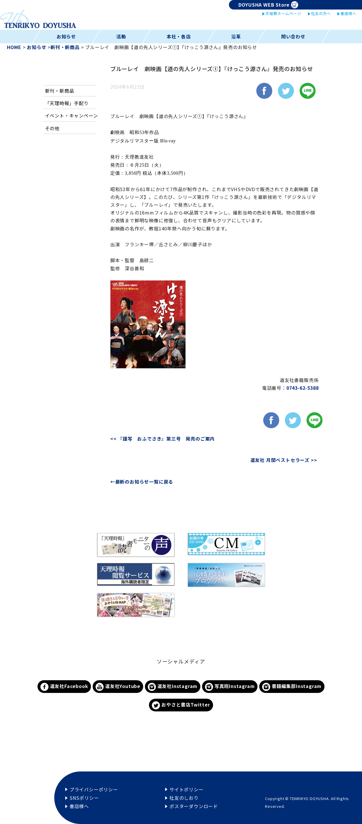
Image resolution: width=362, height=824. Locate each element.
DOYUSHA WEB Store (268, 4)
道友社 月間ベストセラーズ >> (283, 459)
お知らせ (66, 36)
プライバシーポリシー (94, 789)
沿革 (236, 36)
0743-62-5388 (302, 387)
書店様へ (348, 13)
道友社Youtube (118, 687)
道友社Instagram (172, 687)
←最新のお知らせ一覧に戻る (141, 481)
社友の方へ (321, 13)
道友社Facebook (64, 687)
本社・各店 (179, 36)
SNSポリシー (84, 797)
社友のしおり (184, 797)
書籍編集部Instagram (292, 687)
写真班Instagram (230, 687)
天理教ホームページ (283, 13)
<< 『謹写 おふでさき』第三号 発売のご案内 (169, 438)
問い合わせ (293, 36)
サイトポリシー (186, 789)
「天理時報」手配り (67, 103)
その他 (52, 128)
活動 (121, 36)
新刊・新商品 (59, 90)
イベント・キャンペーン (71, 115)
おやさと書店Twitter (181, 705)
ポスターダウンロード (193, 806)
